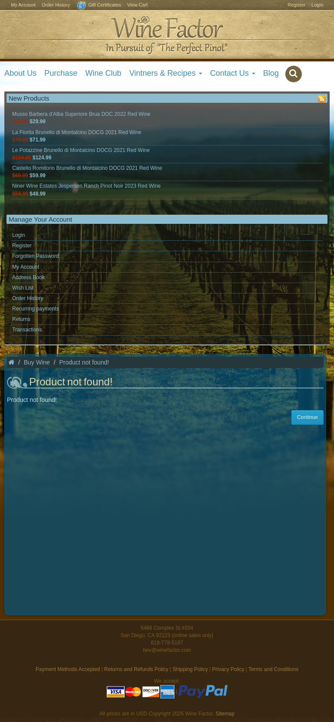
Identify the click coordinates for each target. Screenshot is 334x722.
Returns (21, 319)
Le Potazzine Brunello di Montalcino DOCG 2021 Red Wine (81, 154)
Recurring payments (35, 309)
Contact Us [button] (232, 73)
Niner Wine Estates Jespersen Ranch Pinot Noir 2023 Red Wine (86, 189)
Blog (271, 73)
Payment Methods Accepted (68, 669)
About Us (20, 73)
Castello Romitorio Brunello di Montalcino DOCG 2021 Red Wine (87, 172)
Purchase (60, 73)
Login (317, 4)
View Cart (137, 4)
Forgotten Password (35, 256)
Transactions (27, 330)
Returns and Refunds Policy (136, 669)
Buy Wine (37, 362)
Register (296, 4)
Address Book (28, 277)
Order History (56, 4)
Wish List (22, 288)
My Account (23, 4)
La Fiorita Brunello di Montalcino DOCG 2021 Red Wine (76, 136)
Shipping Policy (190, 669)
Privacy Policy (228, 669)
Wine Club (103, 73)
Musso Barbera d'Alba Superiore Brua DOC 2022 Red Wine (81, 118)
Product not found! (84, 362)
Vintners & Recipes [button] (165, 73)
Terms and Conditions (273, 669)
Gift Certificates (98, 5)
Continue (307, 417)
